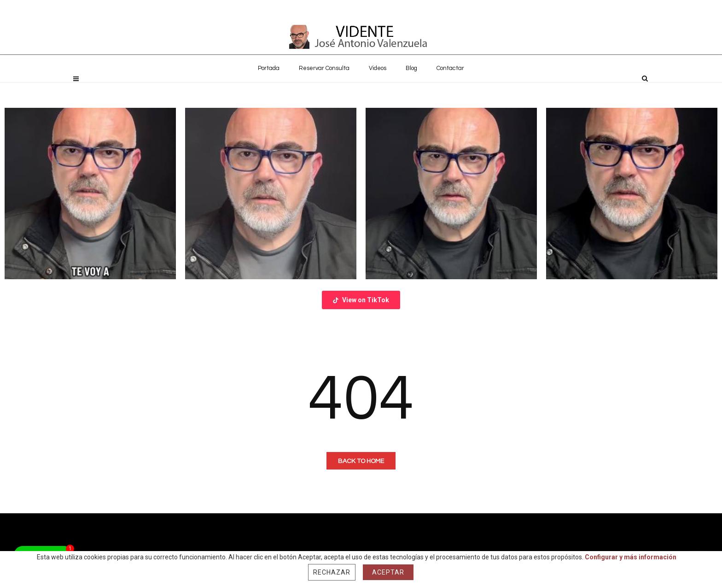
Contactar (450, 88)
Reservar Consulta (324, 88)
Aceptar (388, 572)
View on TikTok (361, 300)
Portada (268, 88)
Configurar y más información (630, 557)
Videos (377, 88)
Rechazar (331, 572)
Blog (411, 88)
